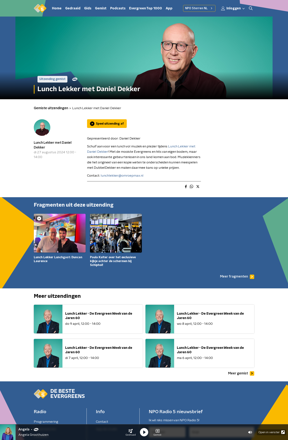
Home (57, 8)
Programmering (46, 421)
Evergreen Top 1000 (145, 8)
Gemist (101, 8)
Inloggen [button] (233, 8)
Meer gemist (241, 373)
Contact (102, 421)
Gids (87, 8)
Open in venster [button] (271, 432)
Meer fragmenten (237, 277)
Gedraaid (72, 8)
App (169, 8)
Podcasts (117, 8)
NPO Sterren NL (199, 8)
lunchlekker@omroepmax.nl (122, 175)
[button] (130, 432)
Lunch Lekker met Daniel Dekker (52, 145)
